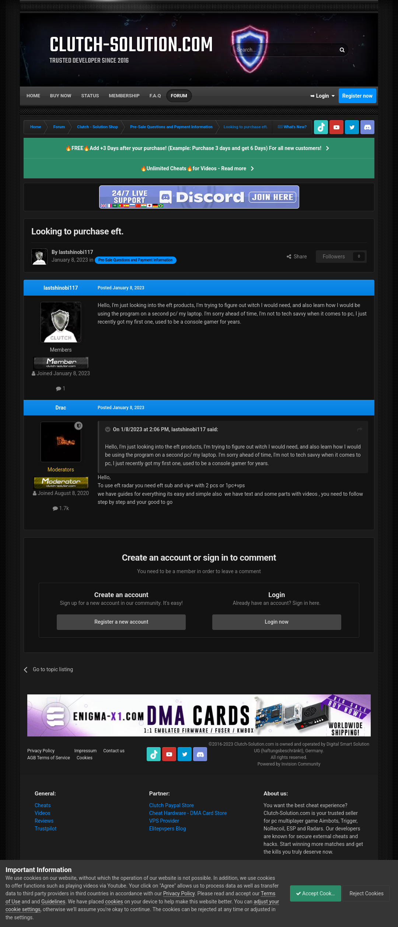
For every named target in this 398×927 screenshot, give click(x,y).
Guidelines (95, 902)
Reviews (44, 821)
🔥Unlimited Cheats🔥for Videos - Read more (193, 168)
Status (90, 95)
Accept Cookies (311, 893)
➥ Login (322, 95)
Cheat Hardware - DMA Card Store (188, 813)
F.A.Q (155, 95)
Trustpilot (45, 829)
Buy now (60, 95)
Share (297, 256)
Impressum (85, 750)
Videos (42, 813)
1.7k (61, 508)
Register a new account (121, 622)
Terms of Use (46, 902)
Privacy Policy (41, 750)
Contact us (114, 750)
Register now (357, 96)
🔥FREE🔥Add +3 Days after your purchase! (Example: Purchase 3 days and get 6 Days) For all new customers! (193, 148)
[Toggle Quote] (108, 429)
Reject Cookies (367, 893)
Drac (61, 408)
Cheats (43, 805)
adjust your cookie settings (71, 909)
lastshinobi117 (60, 288)
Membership (124, 95)
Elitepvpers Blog (167, 829)
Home (33, 95)
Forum (179, 95)
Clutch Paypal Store (171, 805)
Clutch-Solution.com (254, 744)
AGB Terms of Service (48, 757)
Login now (277, 622)
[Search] (266, 49)
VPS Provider (164, 821)
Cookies (84, 757)
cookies (155, 902)
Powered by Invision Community (289, 764)
